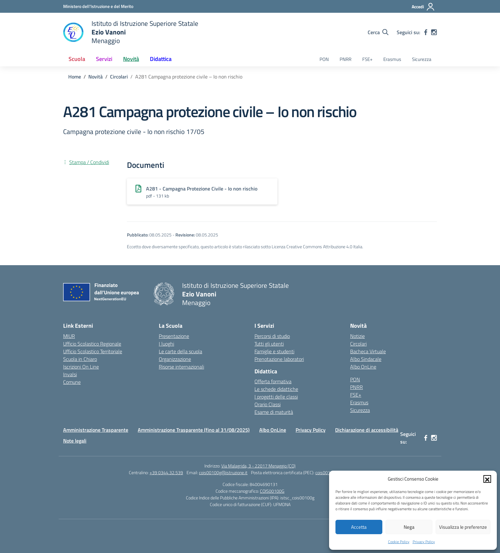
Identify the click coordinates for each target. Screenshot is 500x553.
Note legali (74, 441)
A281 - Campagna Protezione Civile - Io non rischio (201, 188)
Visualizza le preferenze (463, 527)
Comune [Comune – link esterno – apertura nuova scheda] (72, 382)
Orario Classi (267, 404)
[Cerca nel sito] (378, 32)
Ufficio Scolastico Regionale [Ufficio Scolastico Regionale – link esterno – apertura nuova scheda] (92, 343)
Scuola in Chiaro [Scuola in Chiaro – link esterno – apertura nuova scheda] (80, 359)
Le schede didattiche (276, 389)
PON (324, 59)
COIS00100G (272, 491)
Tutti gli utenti (269, 343)
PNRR (345, 59)
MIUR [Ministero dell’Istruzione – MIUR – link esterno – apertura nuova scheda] (69, 336)
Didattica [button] (161, 59)
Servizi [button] (104, 59)
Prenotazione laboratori (279, 359)
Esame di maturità (273, 412)
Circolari (358, 343)
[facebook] (426, 32)
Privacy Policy (424, 542)
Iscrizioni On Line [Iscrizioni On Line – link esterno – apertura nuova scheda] (81, 366)
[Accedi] (423, 6)
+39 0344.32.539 (166, 472)
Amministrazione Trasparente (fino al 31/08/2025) (194, 430)
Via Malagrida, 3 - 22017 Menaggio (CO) (258, 465)
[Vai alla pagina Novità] (95, 76)
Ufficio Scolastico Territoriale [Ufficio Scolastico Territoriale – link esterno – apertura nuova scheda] (92, 351)
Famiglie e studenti (274, 351)
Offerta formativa (272, 381)
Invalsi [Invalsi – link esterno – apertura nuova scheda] (70, 374)
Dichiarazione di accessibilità (366, 430)
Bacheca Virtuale (368, 351)
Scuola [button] (77, 59)
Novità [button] (131, 59)
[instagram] (434, 32)
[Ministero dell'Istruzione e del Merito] (98, 6)
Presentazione (174, 336)
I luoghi (166, 343)
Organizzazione (175, 359)
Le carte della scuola (180, 351)
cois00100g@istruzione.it (223, 472)
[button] (487, 479)
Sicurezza (421, 59)
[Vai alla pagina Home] (74, 76)
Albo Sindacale (365, 359)
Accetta (359, 527)
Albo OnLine (363, 366)
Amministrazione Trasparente (95, 430)
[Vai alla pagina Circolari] (119, 76)
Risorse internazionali (181, 366)
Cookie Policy (398, 542)
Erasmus (392, 59)
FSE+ (367, 59)
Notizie (357, 336)
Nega (409, 527)
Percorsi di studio (272, 336)
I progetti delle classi (276, 396)
